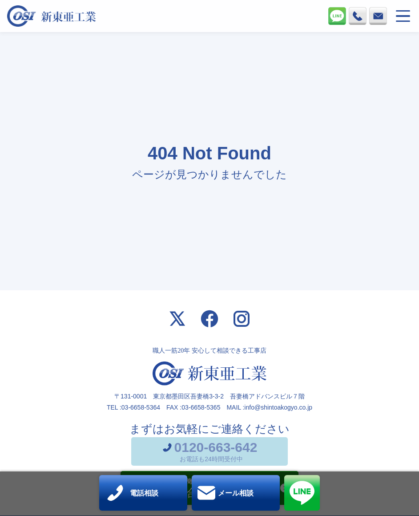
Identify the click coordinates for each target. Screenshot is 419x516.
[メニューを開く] (403, 16)
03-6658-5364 (140, 407)
